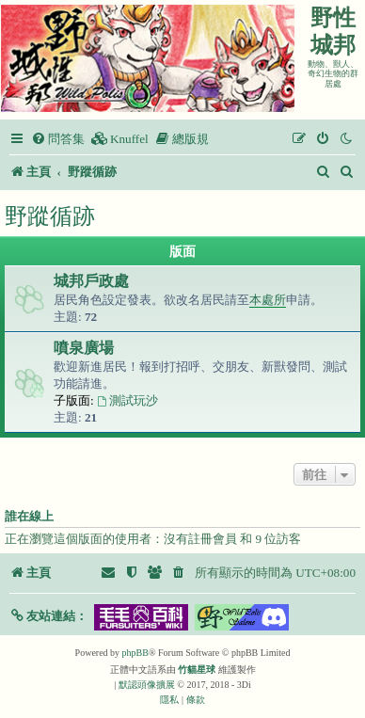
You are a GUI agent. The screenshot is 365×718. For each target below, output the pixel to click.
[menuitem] (58, 138)
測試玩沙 (127, 400)
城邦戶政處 (91, 281)
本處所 (267, 300)
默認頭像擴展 (147, 684)
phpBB (135, 652)
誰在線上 (29, 516)
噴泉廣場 (84, 348)
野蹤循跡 (50, 216)
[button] (48, 616)
